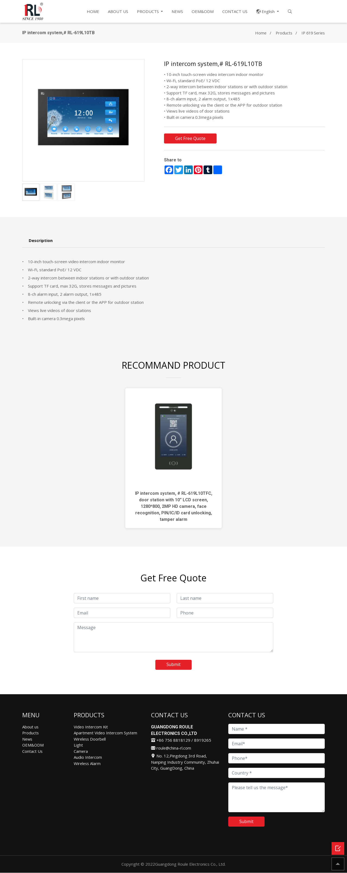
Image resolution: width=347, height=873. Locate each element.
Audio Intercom (88, 757)
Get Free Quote (190, 139)
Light (78, 745)
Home (258, 33)
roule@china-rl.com (171, 748)
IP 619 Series (312, 33)
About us (30, 727)
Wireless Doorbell (90, 739)
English (266, 11)
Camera (81, 751)
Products (281, 33)
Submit (173, 665)
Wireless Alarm (88, 763)
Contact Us (32, 751)
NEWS (177, 11)
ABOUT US (118, 11)
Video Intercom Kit (91, 727)
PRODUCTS (148, 11)
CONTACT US (235, 11)
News (27, 739)
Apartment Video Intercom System (106, 733)
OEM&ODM (203, 11)
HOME (93, 11)
